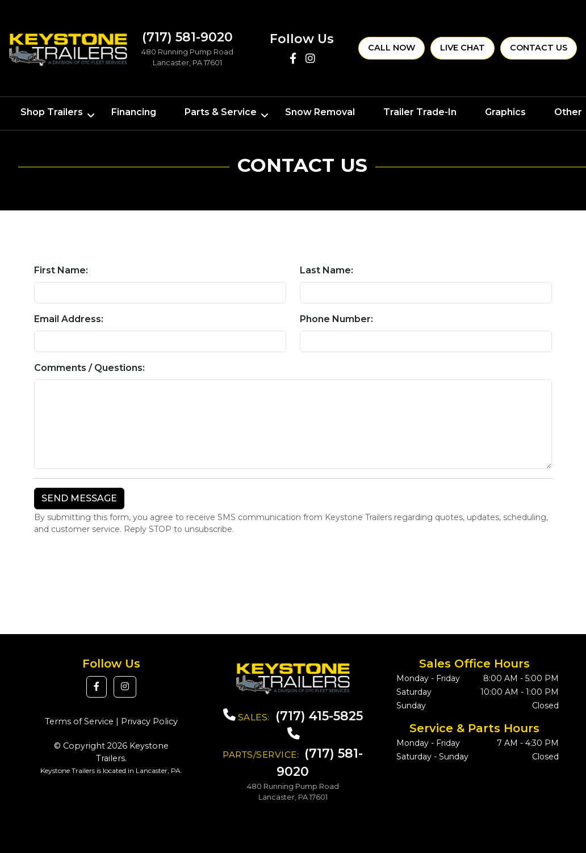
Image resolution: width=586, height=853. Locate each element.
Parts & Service (221, 112)
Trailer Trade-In (420, 112)
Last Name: (326, 270)
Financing (133, 112)
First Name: (61, 270)
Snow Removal (320, 112)
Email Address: (68, 319)
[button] (96, 687)
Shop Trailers (51, 112)
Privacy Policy (149, 721)
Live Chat (462, 48)
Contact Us (538, 48)
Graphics (505, 112)
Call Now (391, 48)
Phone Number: (336, 319)
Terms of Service (79, 721)
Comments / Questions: (89, 367)
